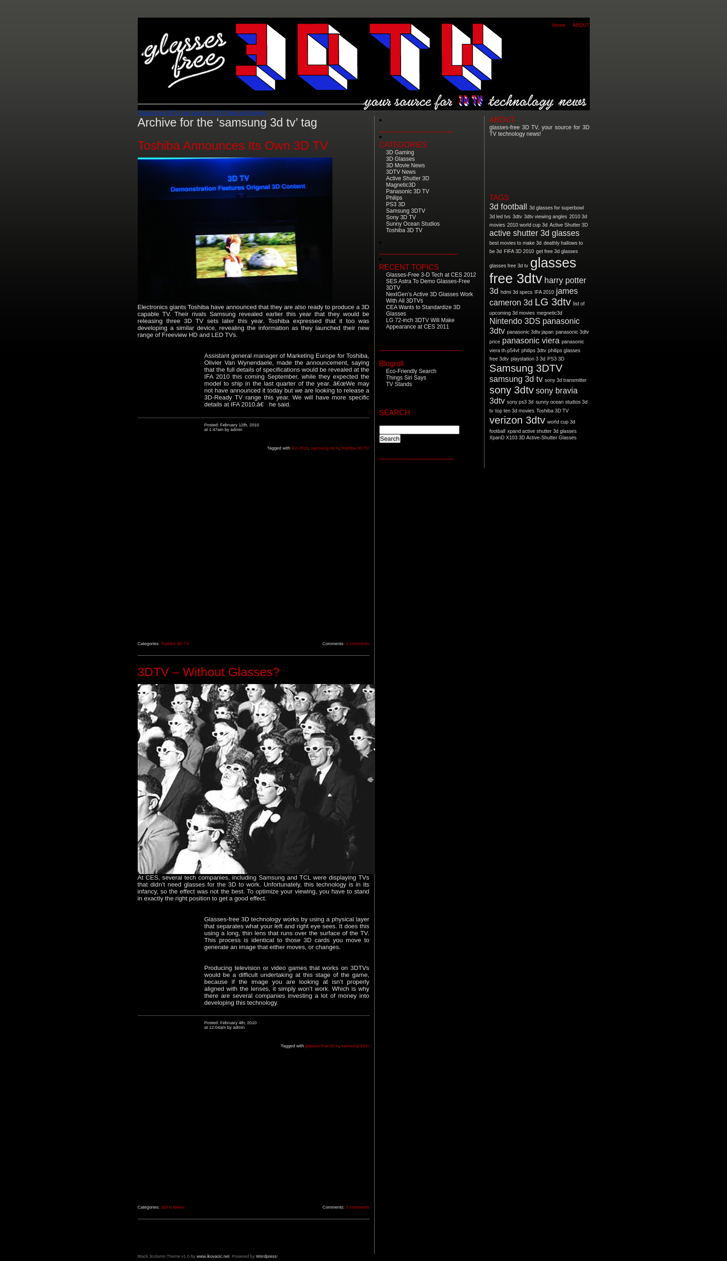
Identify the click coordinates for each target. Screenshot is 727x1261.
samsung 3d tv (324, 448)
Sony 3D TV (401, 217)
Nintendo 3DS (515, 321)
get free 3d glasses (557, 251)
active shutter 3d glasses (535, 233)
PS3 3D (395, 204)
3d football (508, 206)
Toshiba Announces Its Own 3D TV (233, 145)
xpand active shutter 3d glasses (541, 431)
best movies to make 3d (516, 243)
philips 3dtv (534, 350)
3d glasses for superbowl (556, 207)
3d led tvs (500, 216)
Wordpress (266, 1256)
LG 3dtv (553, 302)
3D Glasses (400, 159)
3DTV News (172, 1207)
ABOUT (581, 25)
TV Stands (399, 384)
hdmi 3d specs (517, 292)
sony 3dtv (512, 390)
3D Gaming (400, 152)
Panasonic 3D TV (407, 191)
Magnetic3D (401, 185)
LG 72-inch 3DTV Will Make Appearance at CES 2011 (420, 323)
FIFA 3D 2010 (519, 251)
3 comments (358, 1207)
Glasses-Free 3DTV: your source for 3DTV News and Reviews (202, 112)
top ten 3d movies (514, 410)
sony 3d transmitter (566, 380)
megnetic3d (549, 313)
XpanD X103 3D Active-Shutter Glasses (533, 437)
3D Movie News (405, 165)
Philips (394, 198)
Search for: (395, 421)
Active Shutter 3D (407, 178)
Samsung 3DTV (406, 211)
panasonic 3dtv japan (530, 332)
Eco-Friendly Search (411, 371)
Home (558, 25)
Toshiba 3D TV (355, 448)
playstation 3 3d (527, 358)
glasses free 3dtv (533, 270)
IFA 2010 (299, 448)
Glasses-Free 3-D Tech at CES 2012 (431, 275)
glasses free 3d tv (321, 1046)
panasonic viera (531, 340)
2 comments (358, 643)
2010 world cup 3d (527, 225)
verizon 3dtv (517, 420)
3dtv (517, 216)
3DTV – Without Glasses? (209, 672)
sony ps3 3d (520, 402)
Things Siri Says (406, 377)
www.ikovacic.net (213, 1256)
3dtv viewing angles (545, 216)
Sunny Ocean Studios (413, 224)
